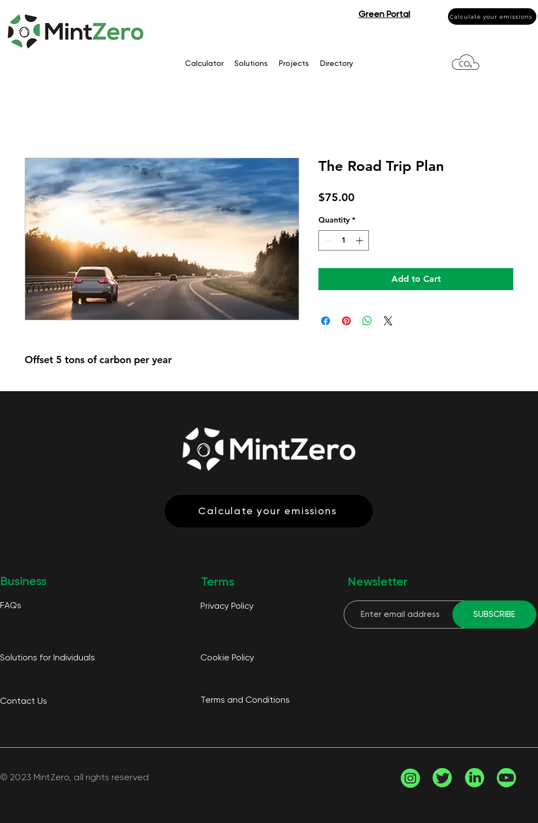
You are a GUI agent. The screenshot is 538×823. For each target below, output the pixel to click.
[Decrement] (327, 240)
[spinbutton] (344, 240)
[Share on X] (388, 320)
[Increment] (360, 240)
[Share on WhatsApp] (367, 320)
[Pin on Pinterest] (346, 320)
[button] (384, 14)
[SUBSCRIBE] (494, 614)
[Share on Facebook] (325, 320)
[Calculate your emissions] (492, 16)
